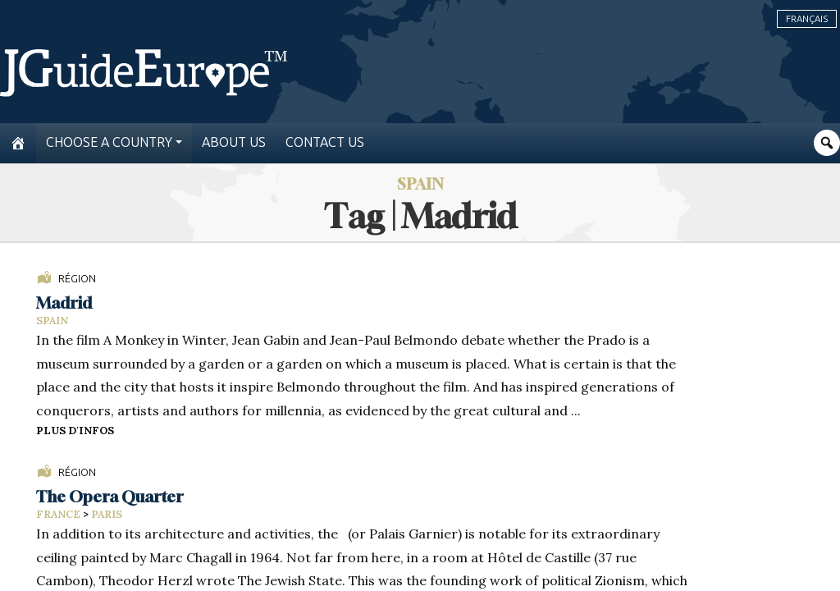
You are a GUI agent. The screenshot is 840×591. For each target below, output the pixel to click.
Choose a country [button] (109, 142)
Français (807, 19)
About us (234, 142)
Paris (106, 514)
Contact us (324, 142)
